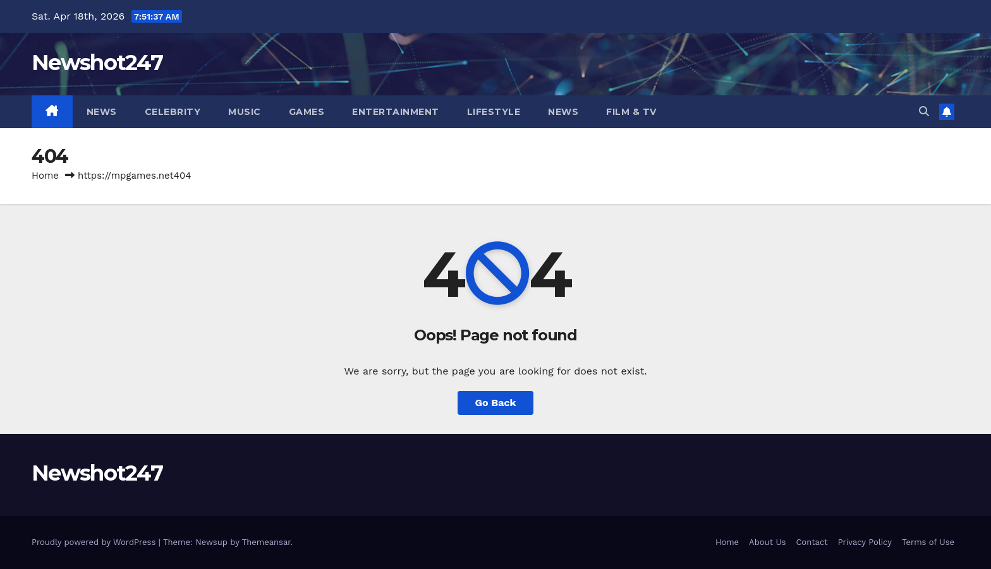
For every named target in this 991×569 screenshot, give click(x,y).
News (102, 111)
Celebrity (173, 111)
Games (307, 111)
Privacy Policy (865, 542)
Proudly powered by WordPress (95, 542)
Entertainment (395, 111)
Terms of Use (928, 542)
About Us (767, 542)
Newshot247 (97, 62)
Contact (811, 542)
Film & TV (631, 111)
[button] (924, 111)
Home (45, 175)
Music (244, 111)
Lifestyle (494, 111)
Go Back (495, 403)
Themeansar (266, 542)
